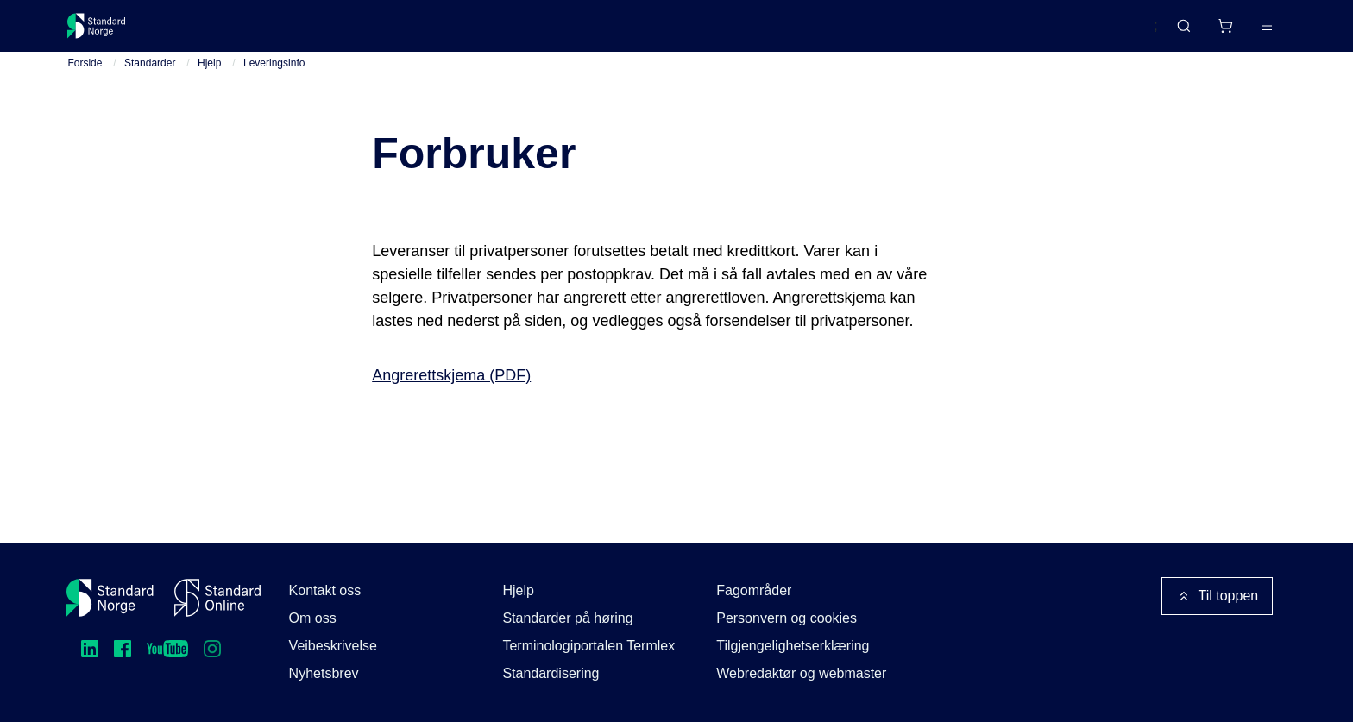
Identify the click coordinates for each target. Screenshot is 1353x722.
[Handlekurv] (1173, 32)
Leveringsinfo (274, 77)
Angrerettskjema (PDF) (451, 389)
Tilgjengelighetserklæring (792, 645)
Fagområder (753, 590)
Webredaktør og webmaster (801, 673)
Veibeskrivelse (333, 645)
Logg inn (1244, 32)
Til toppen (1217, 596)
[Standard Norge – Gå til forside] (107, 33)
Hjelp (209, 77)
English (1102, 33)
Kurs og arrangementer (466, 32)
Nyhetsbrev (324, 673)
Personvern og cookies (786, 618)
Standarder (213, 32)
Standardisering (550, 673)
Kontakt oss (325, 590)
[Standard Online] (217, 597)
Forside (84, 77)
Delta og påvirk (321, 32)
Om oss (313, 618)
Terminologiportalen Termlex (588, 645)
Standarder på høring (567, 618)
